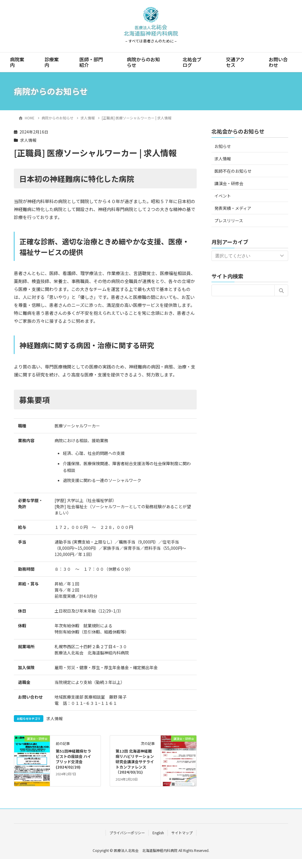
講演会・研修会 (228, 183)
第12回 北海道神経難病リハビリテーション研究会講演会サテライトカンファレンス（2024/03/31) (135, 761)
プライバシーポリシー (127, 832)
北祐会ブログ (192, 62)
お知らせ (222, 146)
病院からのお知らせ (143, 62)
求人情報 (28, 140)
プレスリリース (228, 220)
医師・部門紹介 (91, 62)
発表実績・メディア (232, 208)
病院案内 (17, 62)
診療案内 (52, 62)
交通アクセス (235, 62)
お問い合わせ (278, 62)
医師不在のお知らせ (233, 171)
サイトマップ (182, 832)
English (158, 832)
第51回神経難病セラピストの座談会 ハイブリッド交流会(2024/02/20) (73, 759)
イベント (222, 196)
